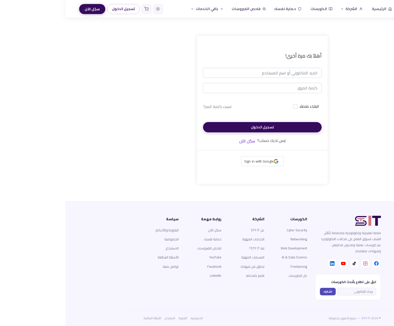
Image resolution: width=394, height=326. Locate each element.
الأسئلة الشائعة (102, 257)
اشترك (262, 291)
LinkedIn (150, 276)
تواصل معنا (105, 266)
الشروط (117, 318)
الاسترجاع (106, 248)
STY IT (300, 318)
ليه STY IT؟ (191, 248)
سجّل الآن (26, 9)
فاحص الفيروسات (183, 9)
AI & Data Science (229, 257)
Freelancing (233, 266)
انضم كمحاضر (190, 276)
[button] (197, 161)
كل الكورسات (232, 276)
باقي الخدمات (142, 9)
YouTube (150, 257)
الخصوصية (106, 239)
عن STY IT (192, 230)
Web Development (228, 248)
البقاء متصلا (244, 106)
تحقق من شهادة (187, 266)
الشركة (286, 9)
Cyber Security (231, 230)
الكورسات (256, 9)
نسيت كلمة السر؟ (152, 106)
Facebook (149, 266)
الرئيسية (317, 9)
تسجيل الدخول (58, 9)
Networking (233, 239)
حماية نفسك (222, 9)
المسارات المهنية (187, 257)
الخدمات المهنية (188, 239)
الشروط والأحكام (101, 230)
